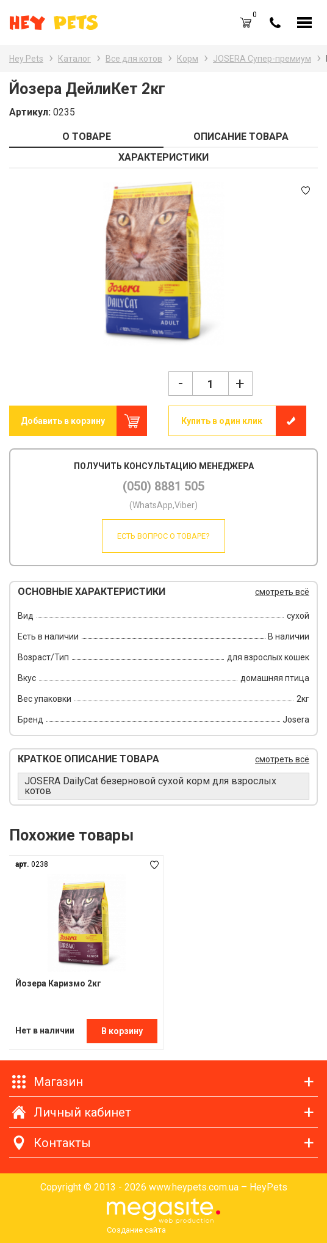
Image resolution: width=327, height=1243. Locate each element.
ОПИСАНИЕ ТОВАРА (241, 136)
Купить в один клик (221, 421)
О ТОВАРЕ (86, 136)
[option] (163, 263)
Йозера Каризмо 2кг (58, 983)
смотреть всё (282, 592)
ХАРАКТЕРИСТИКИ (163, 157)
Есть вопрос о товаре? (163, 536)
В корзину (122, 1031)
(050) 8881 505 (163, 486)
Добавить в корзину (63, 421)
